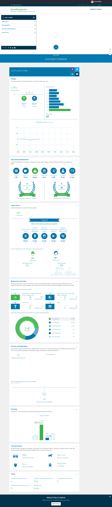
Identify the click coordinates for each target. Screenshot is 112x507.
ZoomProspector (18, 9)
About (79, 5)
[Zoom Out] (110, 51)
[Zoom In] (110, 49)
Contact (87, 5)
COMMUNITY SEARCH (96, 9)
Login (100, 5)
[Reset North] (110, 54)
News (83, 5)
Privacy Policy (93, 5)
